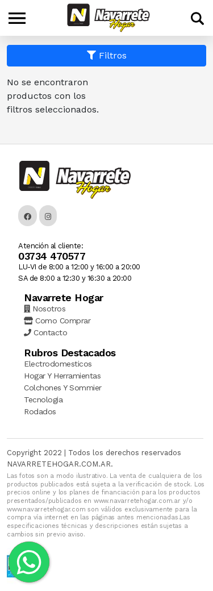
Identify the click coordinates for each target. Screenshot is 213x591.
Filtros (107, 55)
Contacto (45, 332)
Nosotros (44, 308)
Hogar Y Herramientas (62, 375)
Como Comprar (57, 320)
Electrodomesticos (58, 363)
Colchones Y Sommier (63, 387)
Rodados (40, 411)
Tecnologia (43, 399)
